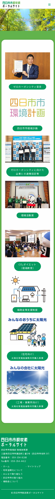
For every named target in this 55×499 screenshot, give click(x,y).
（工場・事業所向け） (27, 404)
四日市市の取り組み (13, 477)
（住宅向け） (27, 355)
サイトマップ (34, 466)
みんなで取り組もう (13, 473)
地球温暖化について (13, 470)
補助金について (10, 481)
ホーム (6, 466)
